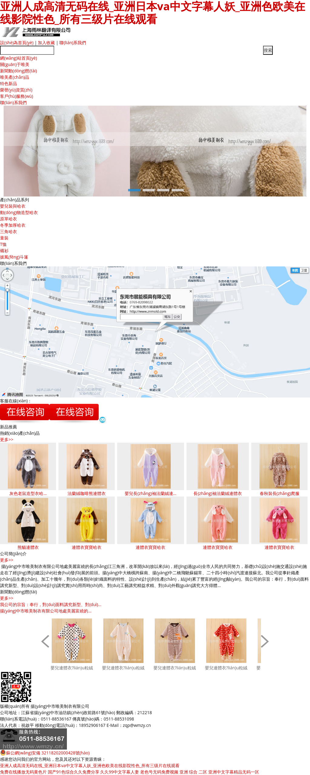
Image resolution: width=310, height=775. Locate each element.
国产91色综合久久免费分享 (73, 772)
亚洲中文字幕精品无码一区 (233, 772)
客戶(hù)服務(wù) (16, 96)
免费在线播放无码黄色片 (23, 772)
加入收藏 (46, 42)
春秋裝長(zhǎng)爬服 (279, 493)
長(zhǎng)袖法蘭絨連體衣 (217, 493)
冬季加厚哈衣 (12, 225)
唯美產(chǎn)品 (14, 77)
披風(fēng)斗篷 (14, 257)
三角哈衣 (8, 231)
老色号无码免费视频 (159, 772)
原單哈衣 (8, 219)
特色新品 (8, 83)
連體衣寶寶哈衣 (86, 547)
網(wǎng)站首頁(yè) (18, 58)
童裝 (4, 238)
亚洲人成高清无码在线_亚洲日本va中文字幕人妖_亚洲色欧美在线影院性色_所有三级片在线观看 (90, 765)
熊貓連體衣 (28, 547)
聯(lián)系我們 (72, 42)
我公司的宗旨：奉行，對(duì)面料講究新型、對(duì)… (50, 604)
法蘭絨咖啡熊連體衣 (87, 493)
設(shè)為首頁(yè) (17, 42)
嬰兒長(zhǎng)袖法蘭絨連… (150, 493)
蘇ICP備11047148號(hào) (114, 706)
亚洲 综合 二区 (193, 772)
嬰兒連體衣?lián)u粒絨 (72, 668)
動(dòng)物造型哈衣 (19, 212)
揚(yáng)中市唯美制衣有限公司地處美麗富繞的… (45, 611)
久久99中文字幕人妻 (119, 772)
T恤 (3, 244)
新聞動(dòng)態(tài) (18, 71)
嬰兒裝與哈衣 (12, 206)
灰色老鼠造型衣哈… (28, 493)
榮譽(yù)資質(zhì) (16, 90)
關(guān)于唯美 (14, 64)
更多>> (6, 439)
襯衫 (4, 250)
